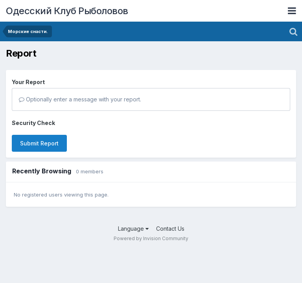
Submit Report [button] (39, 143)
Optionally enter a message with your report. (80, 99)
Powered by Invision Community (151, 238)
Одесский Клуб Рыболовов (67, 11)
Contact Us (170, 228)
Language (133, 228)
